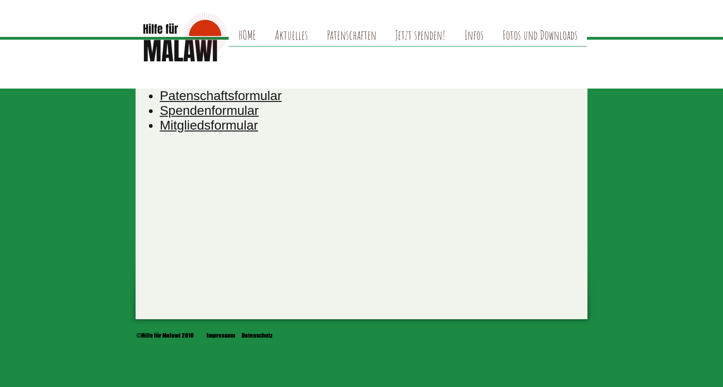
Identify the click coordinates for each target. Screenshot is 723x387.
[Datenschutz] (257, 335)
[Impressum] (221, 335)
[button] (540, 38)
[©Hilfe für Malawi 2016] (165, 335)
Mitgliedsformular (209, 125)
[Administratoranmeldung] (552, 335)
